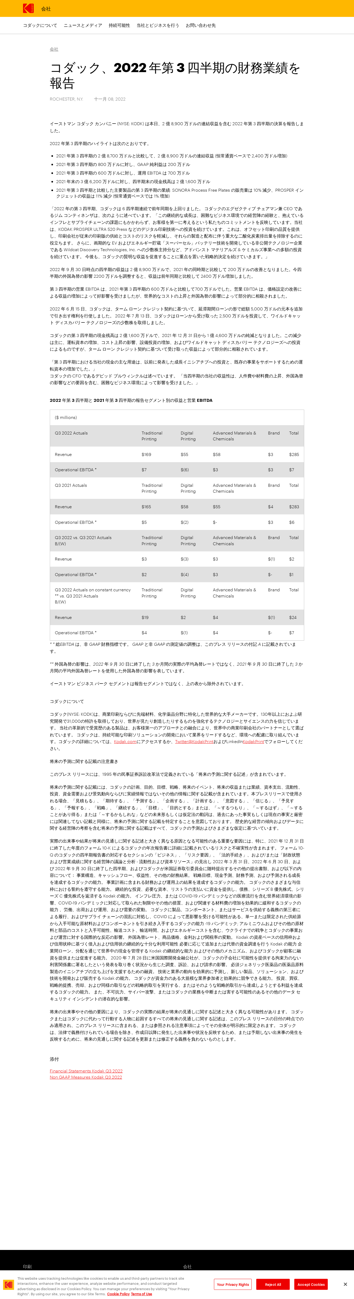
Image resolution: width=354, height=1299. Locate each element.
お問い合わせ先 (201, 25)
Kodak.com (125, 741)
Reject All (273, 1287)
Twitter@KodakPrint (194, 741)
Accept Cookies (311, 1287)
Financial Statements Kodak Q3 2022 (86, 1071)
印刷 (27, 1266)
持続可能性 (119, 25)
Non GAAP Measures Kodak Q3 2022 (86, 1077)
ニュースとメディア (83, 25)
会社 (46, 8)
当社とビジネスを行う (158, 25)
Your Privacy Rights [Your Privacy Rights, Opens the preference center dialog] (233, 1287)
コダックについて (40, 25)
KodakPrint (253, 741)
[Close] (345, 1288)
